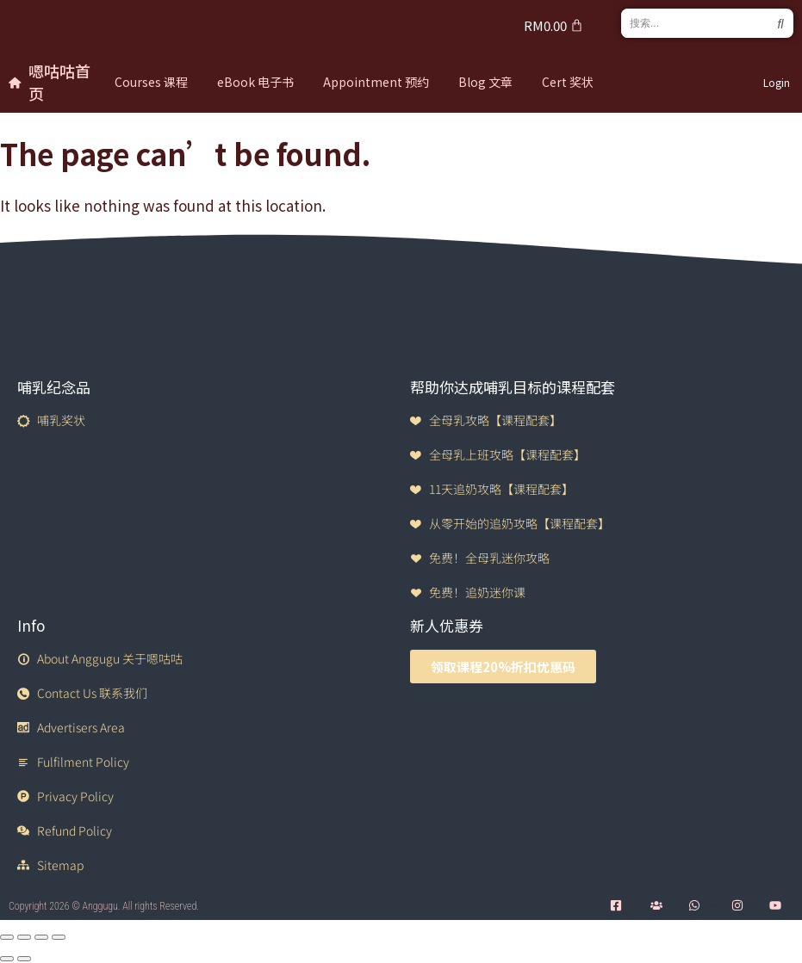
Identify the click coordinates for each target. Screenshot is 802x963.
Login (776, 82)
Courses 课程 (151, 81)
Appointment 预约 (376, 81)
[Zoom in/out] (7, 937)
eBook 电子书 (255, 81)
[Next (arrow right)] (24, 958)
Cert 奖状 (568, 81)
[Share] (41, 937)
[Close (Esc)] (58, 937)
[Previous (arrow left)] (7, 958)
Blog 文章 (485, 81)
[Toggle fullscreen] (24, 937)
